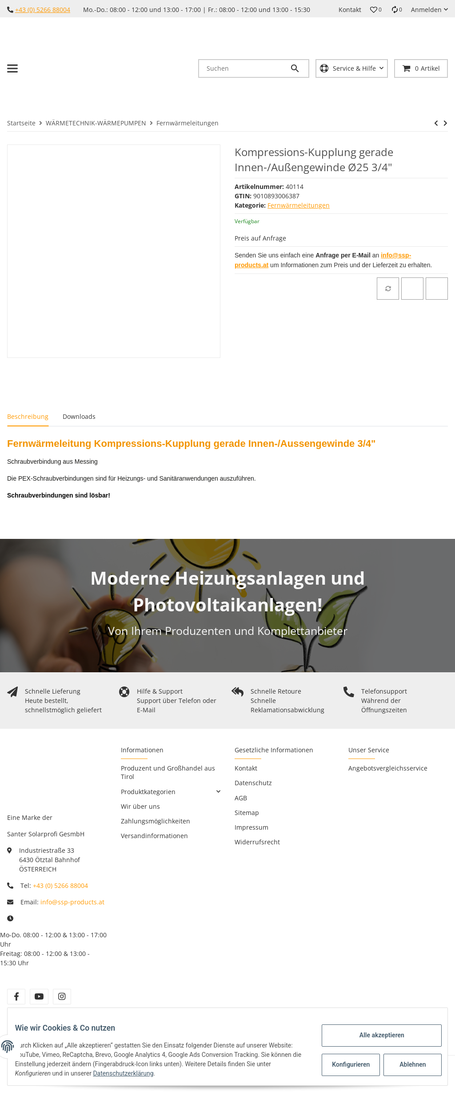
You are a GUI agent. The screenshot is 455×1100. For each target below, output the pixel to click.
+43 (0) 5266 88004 (42, 9)
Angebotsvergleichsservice (387, 768)
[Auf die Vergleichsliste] (388, 288)
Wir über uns (140, 806)
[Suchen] (244, 68)
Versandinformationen (154, 835)
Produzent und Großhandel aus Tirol (168, 772)
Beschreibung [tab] (27, 416)
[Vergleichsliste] (396, 9)
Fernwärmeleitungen (298, 205)
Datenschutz (253, 783)
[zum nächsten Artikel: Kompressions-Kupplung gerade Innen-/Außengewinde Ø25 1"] (445, 123)
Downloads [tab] (79, 416)
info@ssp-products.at (72, 902)
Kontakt (350, 9)
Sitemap (247, 812)
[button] (376, 9)
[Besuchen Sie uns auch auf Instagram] (62, 996)
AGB (241, 798)
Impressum (251, 827)
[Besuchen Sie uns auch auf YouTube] (39, 996)
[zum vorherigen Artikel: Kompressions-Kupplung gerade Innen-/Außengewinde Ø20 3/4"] (436, 123)
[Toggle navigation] (12, 68)
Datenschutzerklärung (156, 1073)
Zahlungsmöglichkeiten (155, 821)
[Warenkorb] (421, 68)
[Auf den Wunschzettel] (412, 288)
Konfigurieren (345, 1064)
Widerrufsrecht (257, 842)
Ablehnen (406, 1064)
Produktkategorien (148, 791)
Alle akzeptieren (374, 1035)
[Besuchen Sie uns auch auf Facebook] (16, 996)
